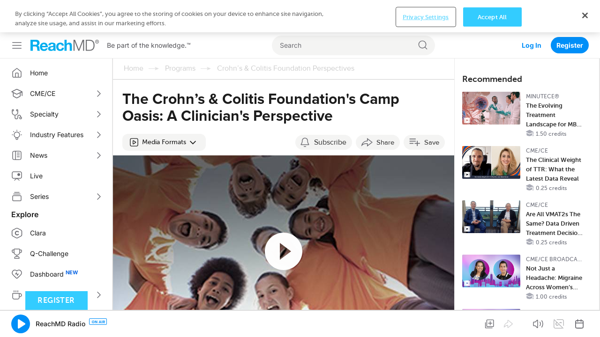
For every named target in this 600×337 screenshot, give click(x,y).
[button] (164, 110)
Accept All (492, 321)
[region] (300, 321)
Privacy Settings (426, 321)
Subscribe (330, 110)
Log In (531, 13)
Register (569, 13)
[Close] (585, 319)
